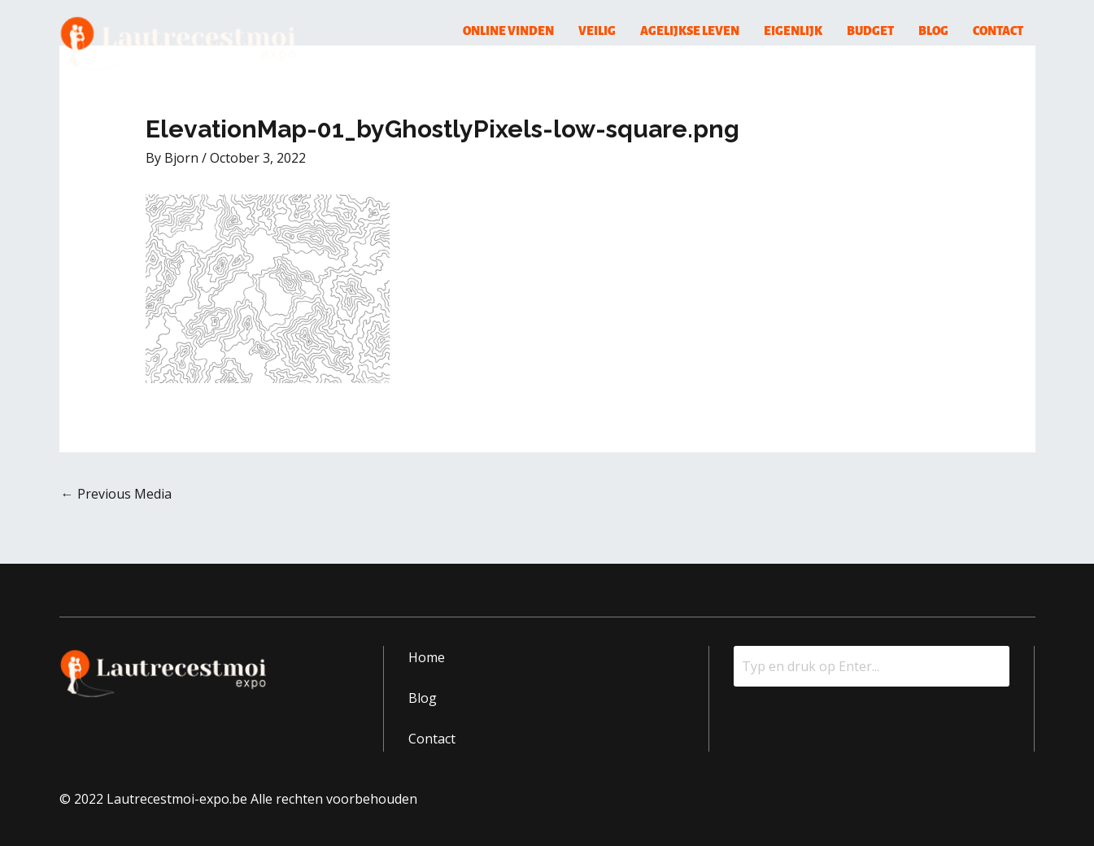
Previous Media (116, 494)
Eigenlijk (793, 30)
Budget (870, 30)
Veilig (597, 30)
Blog (933, 30)
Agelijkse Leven (689, 30)
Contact (998, 30)
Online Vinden (508, 30)
